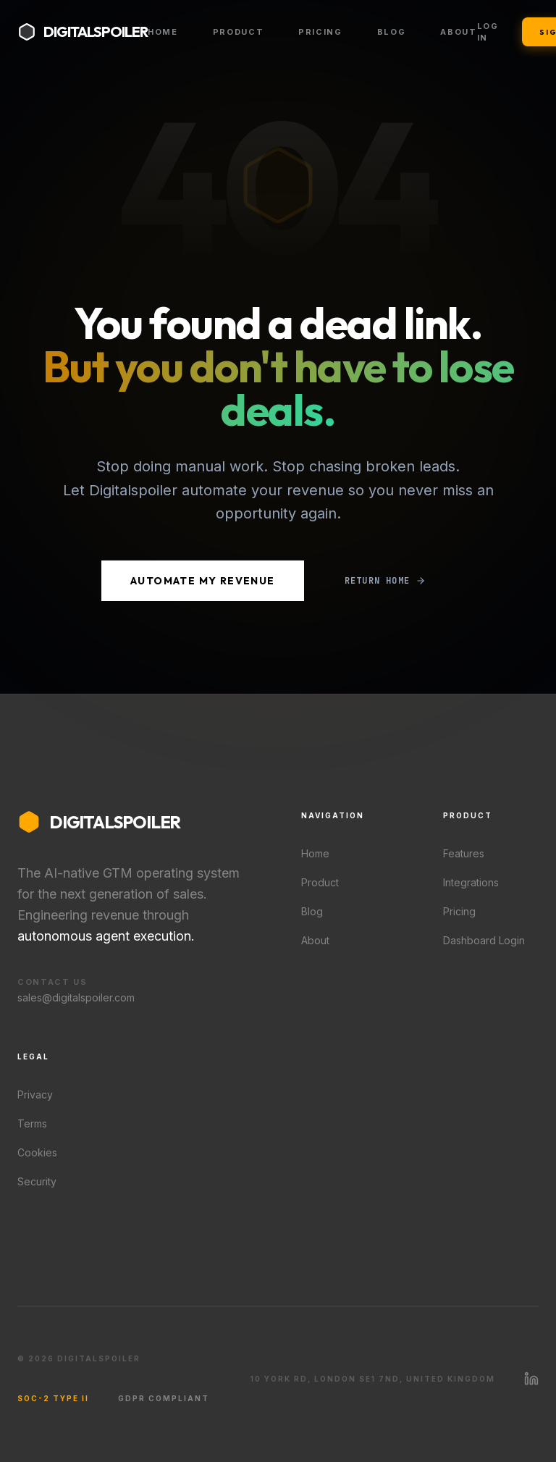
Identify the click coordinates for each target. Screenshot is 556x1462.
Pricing (320, 32)
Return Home (385, 581)
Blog (391, 32)
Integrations (471, 882)
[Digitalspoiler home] (82, 32)
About (458, 32)
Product (238, 32)
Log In (488, 32)
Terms (32, 1123)
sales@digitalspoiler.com (76, 997)
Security (36, 1181)
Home (163, 32)
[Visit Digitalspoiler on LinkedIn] (531, 1378)
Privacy (35, 1094)
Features (463, 853)
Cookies (37, 1152)
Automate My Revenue (202, 580)
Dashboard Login (484, 940)
